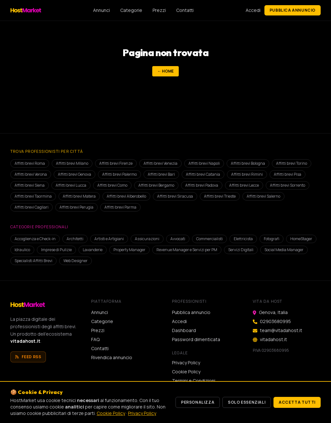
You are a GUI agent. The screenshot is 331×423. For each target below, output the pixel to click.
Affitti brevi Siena (30, 185)
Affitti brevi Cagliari (31, 207)
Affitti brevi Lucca (71, 185)
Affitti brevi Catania (203, 174)
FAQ (95, 339)
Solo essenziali (246, 402)
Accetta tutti (297, 402)
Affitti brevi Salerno (263, 196)
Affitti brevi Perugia (76, 207)
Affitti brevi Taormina (33, 196)
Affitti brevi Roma (30, 163)
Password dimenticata (196, 339)
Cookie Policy (186, 372)
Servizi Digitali (240, 249)
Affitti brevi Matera (79, 196)
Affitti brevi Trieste (220, 196)
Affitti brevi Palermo (119, 174)
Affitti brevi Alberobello (126, 196)
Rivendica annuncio (111, 357)
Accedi (253, 10)
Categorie (131, 10)
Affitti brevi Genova (74, 174)
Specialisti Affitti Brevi (33, 260)
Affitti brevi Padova (201, 185)
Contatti (185, 10)
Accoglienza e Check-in (35, 238)
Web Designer (75, 260)
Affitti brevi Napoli (204, 163)
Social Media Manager (284, 249)
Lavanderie (92, 249)
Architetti (75, 238)
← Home (165, 71)
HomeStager (301, 238)
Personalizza (197, 402)
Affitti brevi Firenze (116, 163)
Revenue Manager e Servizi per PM (186, 249)
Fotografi (271, 238)
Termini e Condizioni (193, 381)
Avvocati (177, 238)
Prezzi (159, 10)
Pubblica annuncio (292, 10)
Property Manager (129, 249)
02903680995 (275, 321)
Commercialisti (209, 238)
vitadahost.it (25, 341)
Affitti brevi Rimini (247, 174)
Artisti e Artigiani (109, 238)
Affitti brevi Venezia (160, 163)
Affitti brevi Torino (291, 163)
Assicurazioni (147, 238)
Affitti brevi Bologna (248, 163)
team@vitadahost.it (281, 330)
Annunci (101, 10)
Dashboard (184, 330)
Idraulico (22, 249)
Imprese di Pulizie (56, 249)
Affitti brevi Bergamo (156, 185)
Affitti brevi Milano (72, 163)
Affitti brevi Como (112, 185)
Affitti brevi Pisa (287, 174)
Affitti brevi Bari (161, 174)
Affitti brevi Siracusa (175, 196)
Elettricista (243, 238)
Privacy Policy (186, 362)
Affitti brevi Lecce (244, 185)
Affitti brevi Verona (31, 174)
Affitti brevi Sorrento (287, 185)
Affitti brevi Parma (120, 207)
